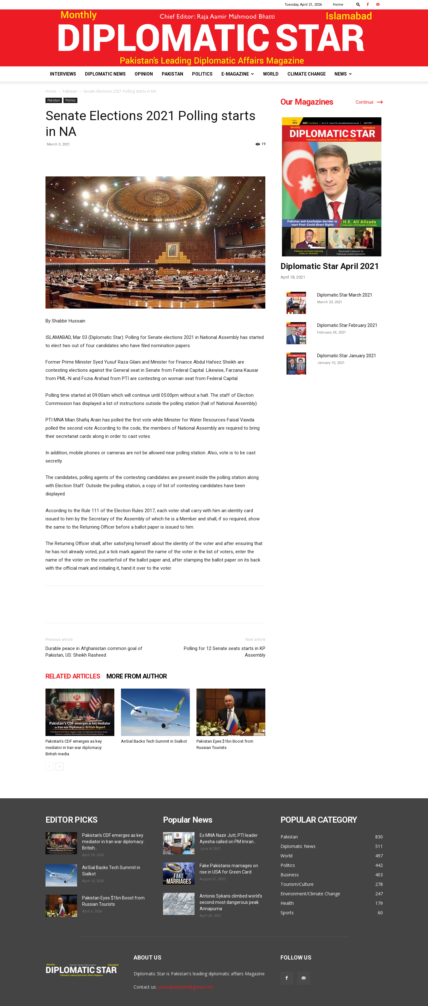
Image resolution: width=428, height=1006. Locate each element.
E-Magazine (237, 74)
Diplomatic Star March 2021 (344, 295)
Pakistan (172, 74)
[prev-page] (49, 766)
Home (338, 5)
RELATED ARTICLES (72, 676)
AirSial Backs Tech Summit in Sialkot (154, 741)
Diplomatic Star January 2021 (346, 355)
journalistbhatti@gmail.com (186, 987)
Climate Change (306, 74)
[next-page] (59, 766)
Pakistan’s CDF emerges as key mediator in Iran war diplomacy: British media (73, 747)
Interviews (63, 74)
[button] (358, 4)
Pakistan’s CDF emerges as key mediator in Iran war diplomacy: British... (113, 841)
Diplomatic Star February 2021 (347, 325)
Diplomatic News (105, 74)
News (343, 74)
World (271, 74)
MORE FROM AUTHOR (136, 676)
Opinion (144, 74)
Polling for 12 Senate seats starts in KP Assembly (224, 652)
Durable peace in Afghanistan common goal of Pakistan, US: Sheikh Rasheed (93, 652)
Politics (202, 74)
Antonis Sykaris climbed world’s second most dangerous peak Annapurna (231, 902)
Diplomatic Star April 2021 (329, 266)
